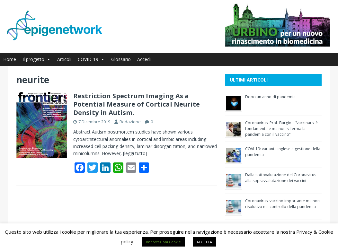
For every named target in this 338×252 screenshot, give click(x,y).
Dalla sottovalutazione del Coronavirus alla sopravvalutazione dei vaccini (280, 177)
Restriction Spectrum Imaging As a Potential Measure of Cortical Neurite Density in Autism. (136, 104)
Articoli (64, 59)
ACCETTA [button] (204, 241)
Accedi (144, 59)
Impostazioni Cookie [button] (163, 241)
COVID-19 (91, 59)
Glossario (121, 59)
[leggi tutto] (135, 153)
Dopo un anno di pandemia (270, 97)
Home (9, 59)
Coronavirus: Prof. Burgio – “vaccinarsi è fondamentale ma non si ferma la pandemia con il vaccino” (281, 128)
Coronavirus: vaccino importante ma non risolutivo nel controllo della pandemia (282, 203)
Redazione (130, 122)
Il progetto (36, 59)
